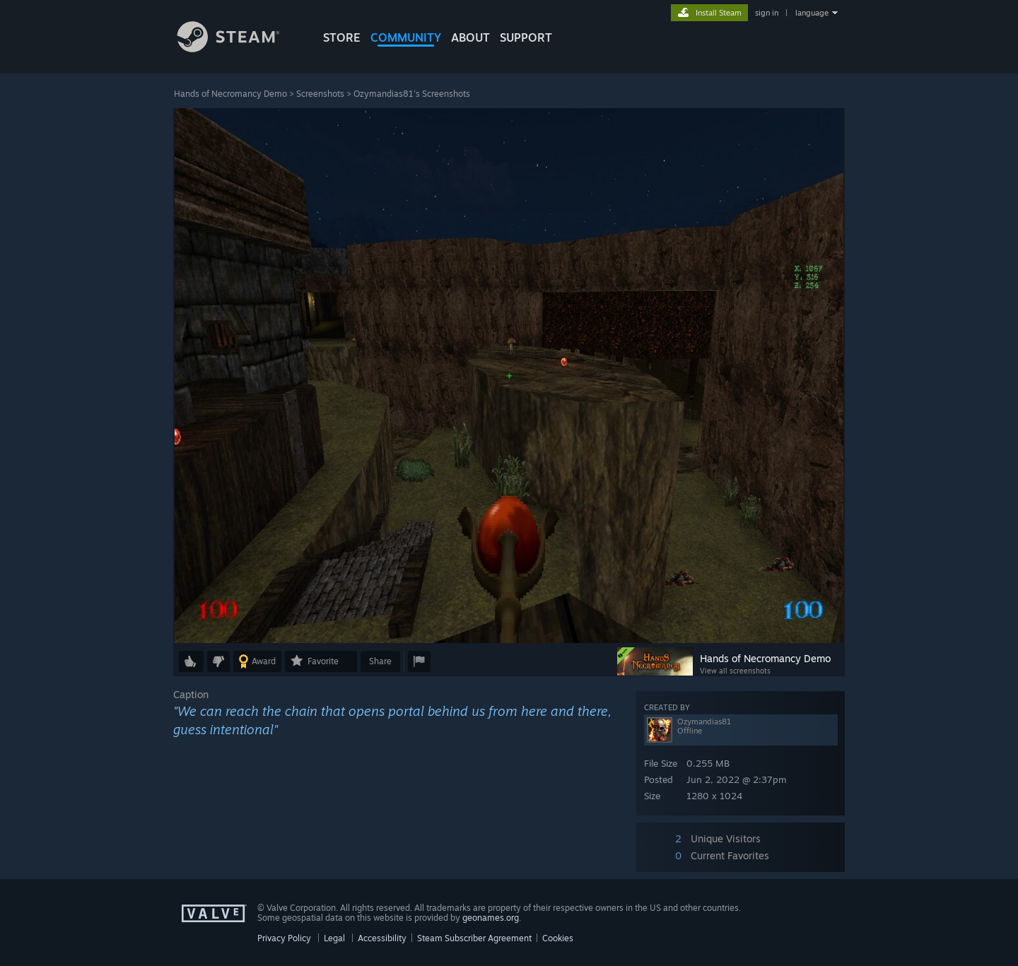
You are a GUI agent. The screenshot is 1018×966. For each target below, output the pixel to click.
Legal (334, 938)
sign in (766, 13)
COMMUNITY (405, 37)
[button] (191, 661)
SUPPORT (526, 37)
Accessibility (382, 938)
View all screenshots (735, 670)
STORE (342, 37)
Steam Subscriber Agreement (474, 938)
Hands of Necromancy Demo (230, 93)
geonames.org (490, 917)
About (470, 37)
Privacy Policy (284, 938)
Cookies (557, 938)
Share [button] (380, 661)
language (812, 13)
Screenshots (320, 93)
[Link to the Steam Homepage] (239, 48)
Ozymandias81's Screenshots (411, 93)
